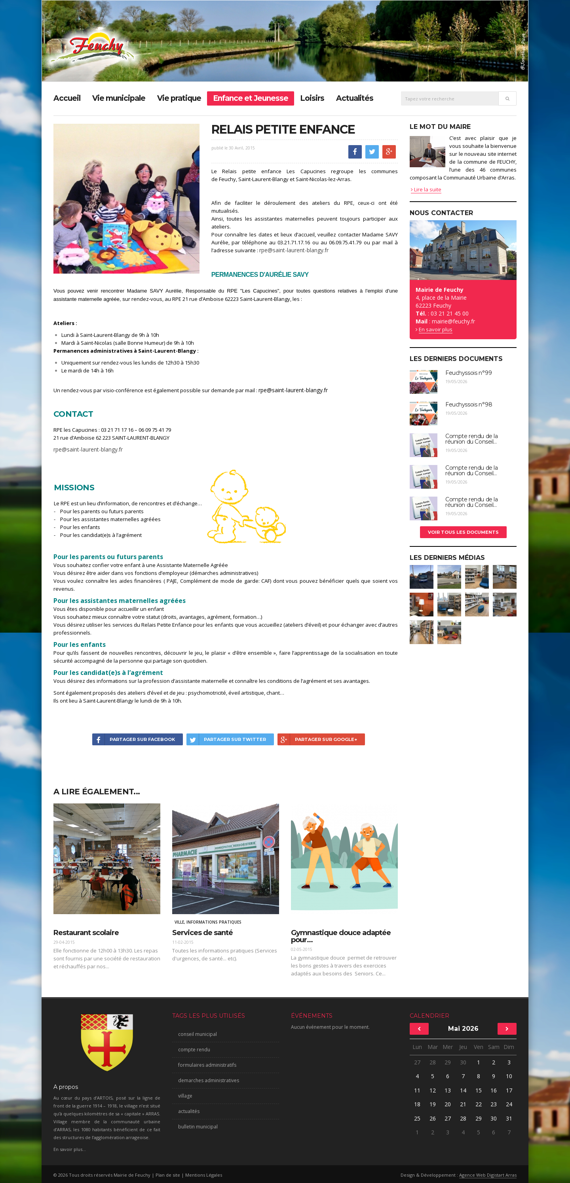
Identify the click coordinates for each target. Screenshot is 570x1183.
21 (463, 1104)
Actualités (354, 98)
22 (478, 1104)
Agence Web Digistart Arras (488, 1175)
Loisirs (312, 98)
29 (448, 1062)
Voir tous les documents (463, 532)
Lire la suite (426, 189)
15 (478, 1090)
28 (432, 1062)
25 (417, 1118)
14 (463, 1090)
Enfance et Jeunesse (250, 98)
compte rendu (194, 1049)
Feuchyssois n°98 (468, 404)
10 (509, 1076)
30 (463, 1062)
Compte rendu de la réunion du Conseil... (471, 439)
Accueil (66, 98)
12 (432, 1090)
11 (417, 1090)
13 (448, 1090)
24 (509, 1104)
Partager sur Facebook (133, 739)
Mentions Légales (203, 1175)
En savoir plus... (69, 1149)
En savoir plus (435, 329)
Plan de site (168, 1175)
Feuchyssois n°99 (468, 372)
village (185, 1095)
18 (417, 1104)
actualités (189, 1111)
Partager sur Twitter (226, 739)
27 (417, 1062)
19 (432, 1104)
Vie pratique (179, 98)
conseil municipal (197, 1034)
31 (509, 1118)
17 (509, 1090)
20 (448, 1104)
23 (493, 1104)
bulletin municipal (198, 1126)
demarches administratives (208, 1080)
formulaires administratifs (207, 1065)
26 (432, 1118)
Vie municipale (118, 98)
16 (493, 1090)
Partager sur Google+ (317, 739)
